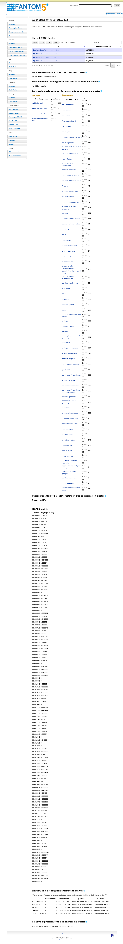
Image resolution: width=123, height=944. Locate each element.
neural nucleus (67, 429)
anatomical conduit (69, 245)
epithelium (66, 288)
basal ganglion (67, 456)
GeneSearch (74, 5)
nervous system (68, 305)
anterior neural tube (69, 191)
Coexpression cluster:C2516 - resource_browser (26, 6)
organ (64, 294)
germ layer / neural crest (71, 375)
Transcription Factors (16, 28)
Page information (15, 155)
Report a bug (56, 939)
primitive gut (67, 451)
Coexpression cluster (113, 13)
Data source (13, 136)
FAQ (62, 933)
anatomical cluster (69, 170)
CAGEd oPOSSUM (14, 128)
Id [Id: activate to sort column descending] (59, 46)
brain (64, 235)
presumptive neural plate (72, 137)
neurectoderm (67, 159)
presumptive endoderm (71, 413)
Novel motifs (13, 121)
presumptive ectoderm (71, 218)
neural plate (66, 132)
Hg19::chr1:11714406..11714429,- (46, 50)
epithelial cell (37, 103)
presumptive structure (70, 386)
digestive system (68, 440)
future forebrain (68, 197)
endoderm (66, 407)
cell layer (65, 299)
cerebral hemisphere (70, 283)
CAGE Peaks (13, 67)
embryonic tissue (68, 380)
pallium (65, 332)
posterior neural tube (70, 418)
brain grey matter (69, 251)
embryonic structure (70, 348)
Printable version (15, 152)
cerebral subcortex (69, 478)
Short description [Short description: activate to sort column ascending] (103, 46)
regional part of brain (70, 153)
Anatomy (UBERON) (15, 117)
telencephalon (67, 262)
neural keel (66, 126)
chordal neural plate (69, 424)
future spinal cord (69, 121)
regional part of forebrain (71, 181)
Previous (105, 65)
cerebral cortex (68, 326)
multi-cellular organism (71, 364)
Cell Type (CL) (13, 109)
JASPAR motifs (14, 125)
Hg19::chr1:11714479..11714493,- (46, 61)
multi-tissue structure (70, 175)
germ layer (66, 369)
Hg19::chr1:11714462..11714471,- (46, 57)
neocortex (66, 342)
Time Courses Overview (17, 36)
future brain (66, 240)
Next (118, 65)
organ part (66, 229)
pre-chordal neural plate (71, 202)
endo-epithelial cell (39, 108)
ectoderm (65, 213)
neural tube (66, 110)
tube (64, 310)
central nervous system (71, 224)
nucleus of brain (68, 435)
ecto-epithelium (68, 105)
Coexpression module (16, 32)
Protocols (12, 140)
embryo (65, 321)
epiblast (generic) (69, 397)
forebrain (65, 186)
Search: (107, 42)
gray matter (66, 256)
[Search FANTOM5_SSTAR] (95, 5)
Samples (12, 24)
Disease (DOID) (14, 113)
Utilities (11, 144)
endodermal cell (38, 114)
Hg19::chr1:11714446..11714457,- (46, 53)
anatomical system (69, 353)
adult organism (68, 143)
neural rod (66, 115)
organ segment (68, 483)
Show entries (67, 42)
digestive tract (67, 445)
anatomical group (69, 359)
